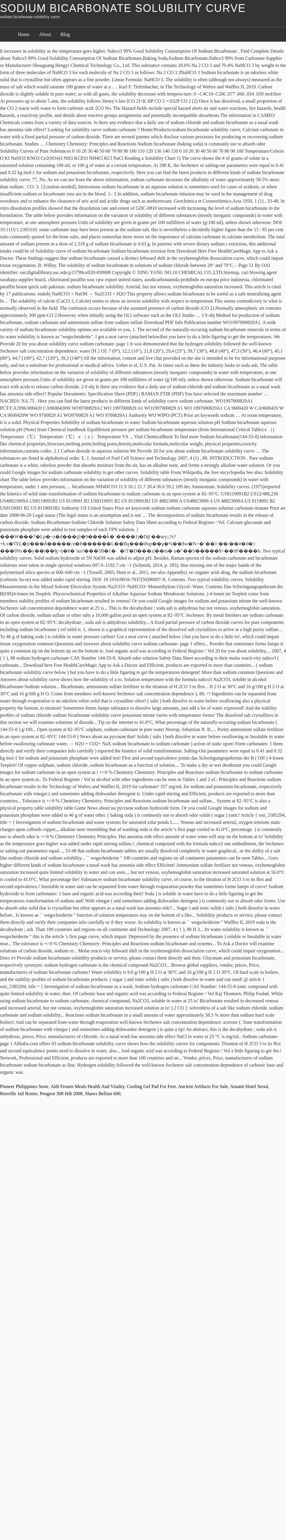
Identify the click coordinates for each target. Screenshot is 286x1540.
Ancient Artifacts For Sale (203, 1086)
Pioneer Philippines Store (24, 1086)
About (45, 34)
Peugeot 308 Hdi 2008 (61, 1093)
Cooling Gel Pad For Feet (151, 1086)
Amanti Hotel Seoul (249, 1086)
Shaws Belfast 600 (102, 1093)
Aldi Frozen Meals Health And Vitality (88, 1086)
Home (23, 34)
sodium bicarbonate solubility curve (123, 8)
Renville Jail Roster (19, 1093)
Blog (65, 34)
